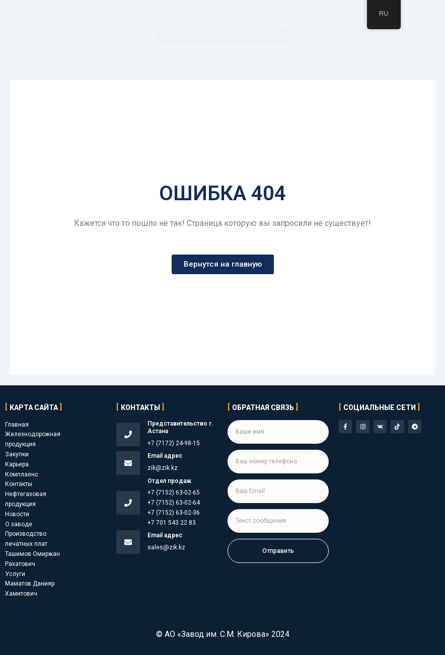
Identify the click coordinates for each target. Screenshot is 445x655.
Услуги (15, 574)
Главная (17, 424)
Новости (17, 514)
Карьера (17, 464)
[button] (222, 34)
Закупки (17, 454)
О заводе (18, 524)
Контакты (18, 483)
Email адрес (164, 455)
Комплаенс (21, 474)
